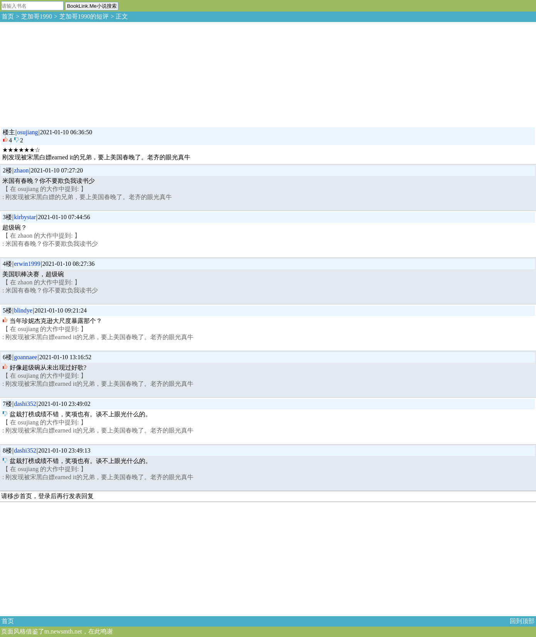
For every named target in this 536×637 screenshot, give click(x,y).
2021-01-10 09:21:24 (60, 310)
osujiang (27, 132)
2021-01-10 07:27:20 (57, 170)
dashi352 (25, 403)
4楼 (7, 263)
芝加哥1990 (36, 16)
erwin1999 (27, 263)
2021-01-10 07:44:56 (64, 217)
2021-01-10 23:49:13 (64, 450)
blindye (23, 310)
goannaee (25, 357)
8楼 (7, 450)
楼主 (9, 132)
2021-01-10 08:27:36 (68, 263)
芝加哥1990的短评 (84, 16)
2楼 (7, 170)
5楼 (7, 310)
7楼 (7, 403)
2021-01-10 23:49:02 (64, 403)
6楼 (7, 357)
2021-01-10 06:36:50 (66, 132)
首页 (8, 16)
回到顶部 (522, 621)
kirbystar (25, 217)
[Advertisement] (58, 73)
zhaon (21, 170)
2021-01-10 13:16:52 (65, 357)
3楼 (7, 217)
